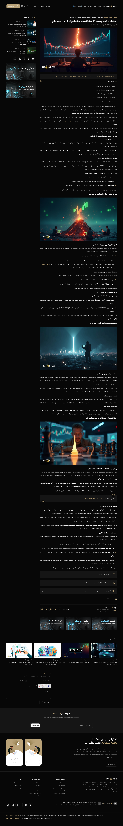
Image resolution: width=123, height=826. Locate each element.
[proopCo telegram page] (24, 59)
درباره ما (48, 6)
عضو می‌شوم (35, 725)
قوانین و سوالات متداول (59, 788)
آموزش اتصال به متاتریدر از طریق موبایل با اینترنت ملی (16, 52)
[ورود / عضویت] (13, 6)
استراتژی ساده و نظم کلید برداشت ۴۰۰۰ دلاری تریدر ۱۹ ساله (16, 25)
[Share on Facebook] (60, 609)
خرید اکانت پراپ (36, 782)
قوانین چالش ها (92, 6)
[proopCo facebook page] (30, 805)
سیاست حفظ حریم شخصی (34, 793)
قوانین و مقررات (36, 791)
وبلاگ (39, 796)
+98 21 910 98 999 (33, 762)
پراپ (104, 6)
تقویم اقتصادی (61, 791)
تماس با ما (41, 6)
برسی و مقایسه (17, 782)
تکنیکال (106, 17)
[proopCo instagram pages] (28, 59)
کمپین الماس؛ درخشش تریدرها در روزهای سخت (18, 43)
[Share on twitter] (55, 609)
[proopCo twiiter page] (33, 59)
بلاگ (85, 6)
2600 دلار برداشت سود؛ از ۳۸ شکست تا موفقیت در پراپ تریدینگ (16, 34)
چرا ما (34, 6)
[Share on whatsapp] (42, 609)
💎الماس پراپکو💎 (77, 6)
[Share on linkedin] (51, 609)
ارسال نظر (45, 702)
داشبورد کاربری (61, 785)
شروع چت (14, 762)
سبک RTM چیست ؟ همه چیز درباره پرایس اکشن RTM (76, 662)
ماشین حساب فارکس (59, 793)
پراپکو (115, 17)
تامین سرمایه (18, 785)
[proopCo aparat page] (15, 59)
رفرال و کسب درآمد (60, 782)
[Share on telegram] (46, 609)
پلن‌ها (99, 6)
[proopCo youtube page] (19, 59)
